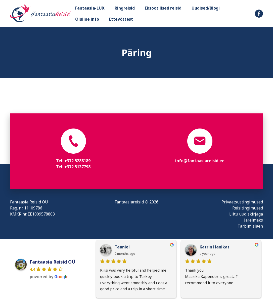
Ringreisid (125, 8)
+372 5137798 (77, 166)
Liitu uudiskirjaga (246, 214)
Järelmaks (253, 220)
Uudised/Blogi (206, 8)
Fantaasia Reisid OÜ (52, 262)
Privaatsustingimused (242, 202)
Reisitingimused (247, 208)
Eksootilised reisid (163, 8)
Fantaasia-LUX (90, 8)
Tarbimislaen (250, 226)
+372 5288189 (77, 160)
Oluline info (87, 19)
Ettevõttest (121, 19)
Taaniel (122, 247)
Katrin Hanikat (215, 247)
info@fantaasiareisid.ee (199, 160)
